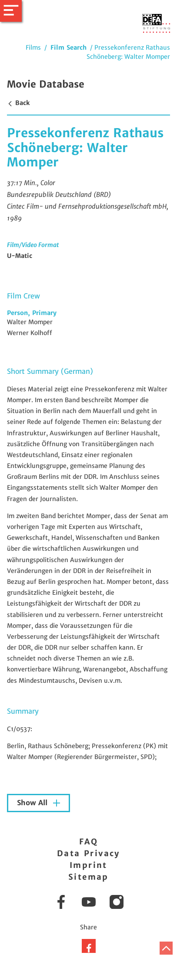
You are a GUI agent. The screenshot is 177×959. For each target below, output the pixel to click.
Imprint (88, 865)
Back (18, 103)
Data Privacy (88, 853)
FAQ (88, 842)
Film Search (68, 47)
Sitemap (88, 877)
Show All (33, 802)
